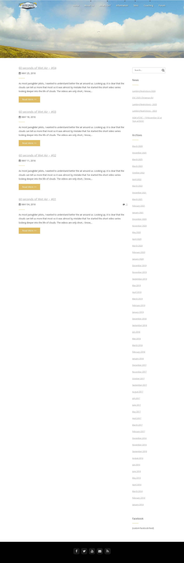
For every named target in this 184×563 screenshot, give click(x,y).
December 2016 (139, 438)
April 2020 (136, 239)
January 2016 (138, 504)
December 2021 (139, 192)
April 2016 (136, 484)
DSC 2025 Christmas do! (142, 97)
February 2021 (138, 206)
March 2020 (137, 245)
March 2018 (137, 345)
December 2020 (139, 219)
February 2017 (138, 431)
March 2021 (137, 199)
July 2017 (136, 398)
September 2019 (139, 279)
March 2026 (137, 146)
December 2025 (139, 152)
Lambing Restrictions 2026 (143, 91)
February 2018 (138, 352)
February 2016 (138, 498)
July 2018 (136, 332)
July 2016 (136, 464)
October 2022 (138, 172)
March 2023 (137, 166)
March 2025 (137, 159)
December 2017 (139, 365)
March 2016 (137, 491)
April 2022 (136, 179)
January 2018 (138, 358)
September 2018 (139, 325)
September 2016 (139, 451)
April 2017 (136, 418)
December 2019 (139, 265)
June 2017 (136, 405)
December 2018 (139, 318)
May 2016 (136, 478)
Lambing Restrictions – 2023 (144, 111)
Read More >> (29, 99)
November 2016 (139, 444)
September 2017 (139, 385)
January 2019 (138, 312)
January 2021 (138, 212)
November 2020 (139, 226)
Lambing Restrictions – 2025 (144, 104)
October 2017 (138, 378)
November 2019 (139, 272)
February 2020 (138, 252)
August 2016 (137, 458)
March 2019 (137, 298)
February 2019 (138, 305)
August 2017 (137, 392)
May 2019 (136, 285)
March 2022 (137, 186)
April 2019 (136, 292)
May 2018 (136, 338)
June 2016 (136, 471)
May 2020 (136, 232)
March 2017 (137, 425)
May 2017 (136, 411)
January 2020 (138, 259)
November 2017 (139, 372)
